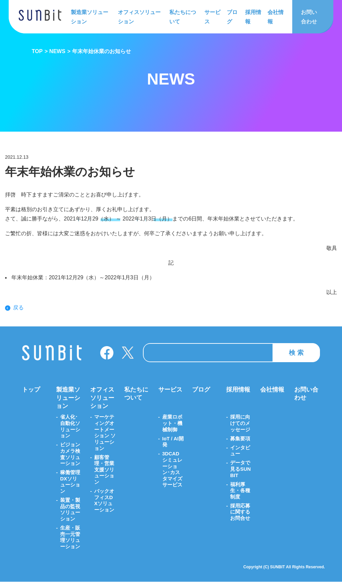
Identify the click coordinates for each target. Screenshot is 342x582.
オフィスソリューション (139, 16)
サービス (212, 16)
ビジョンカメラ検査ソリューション (70, 454)
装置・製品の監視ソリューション (70, 509)
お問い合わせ (308, 16)
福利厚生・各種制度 (240, 490)
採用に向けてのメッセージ (240, 423)
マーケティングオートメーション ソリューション (105, 432)
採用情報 (252, 16)
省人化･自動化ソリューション (70, 426)
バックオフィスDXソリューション (104, 501)
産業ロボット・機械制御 (172, 423)
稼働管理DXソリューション (70, 482)
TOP (37, 51)
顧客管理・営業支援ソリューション (104, 470)
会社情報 (274, 16)
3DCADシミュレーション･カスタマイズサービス (172, 469)
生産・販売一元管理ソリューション (70, 537)
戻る (18, 307)
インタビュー (240, 451)
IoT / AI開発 (173, 442)
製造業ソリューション (89, 16)
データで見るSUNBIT (240, 469)
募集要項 (240, 439)
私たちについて (182, 16)
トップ (31, 390)
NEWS (57, 51)
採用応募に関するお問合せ (240, 512)
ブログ (231, 16)
